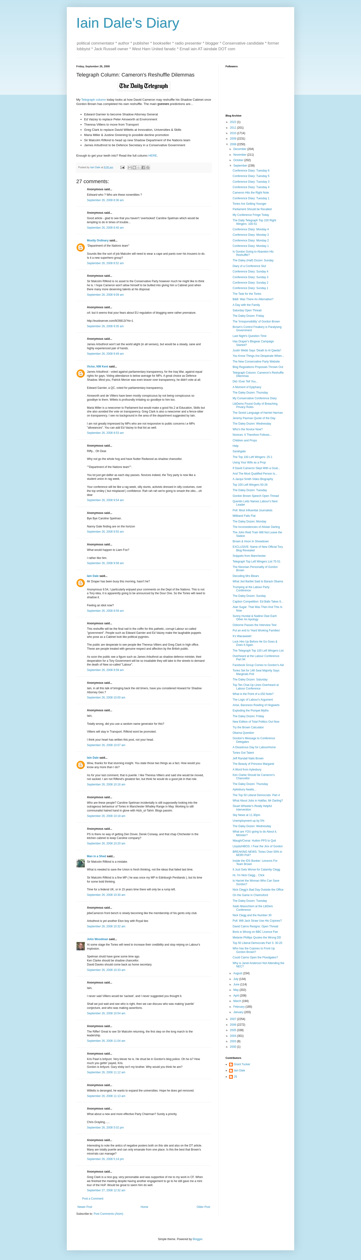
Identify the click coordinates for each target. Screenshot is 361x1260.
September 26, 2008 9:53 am (105, 433)
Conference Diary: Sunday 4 (250, 271)
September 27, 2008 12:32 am (106, 1190)
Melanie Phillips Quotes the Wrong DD (257, 937)
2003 (233, 1041)
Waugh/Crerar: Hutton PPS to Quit (254, 840)
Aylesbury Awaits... (244, 789)
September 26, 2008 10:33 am (106, 970)
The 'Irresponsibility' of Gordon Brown (256, 321)
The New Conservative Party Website (256, 361)
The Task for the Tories (247, 293)
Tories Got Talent (243, 752)
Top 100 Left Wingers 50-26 (250, 484)
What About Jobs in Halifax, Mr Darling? (258, 800)
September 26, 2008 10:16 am (106, 784)
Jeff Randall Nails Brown (248, 758)
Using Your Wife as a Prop (249, 462)
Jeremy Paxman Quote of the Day (254, 418)
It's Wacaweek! (242, 636)
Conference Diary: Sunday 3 (250, 277)
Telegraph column (93, 99)
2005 (233, 1030)
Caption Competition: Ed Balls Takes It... (258, 601)
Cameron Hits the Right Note (251, 192)
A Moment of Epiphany (247, 387)
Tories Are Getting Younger (249, 203)
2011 (233, 127)
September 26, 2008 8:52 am (105, 263)
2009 (233, 138)
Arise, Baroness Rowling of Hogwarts (256, 705)
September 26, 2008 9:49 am (105, 353)
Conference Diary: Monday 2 (251, 240)
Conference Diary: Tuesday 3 (251, 181)
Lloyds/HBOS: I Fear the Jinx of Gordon (258, 846)
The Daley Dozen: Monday (249, 521)
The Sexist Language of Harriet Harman (258, 412)
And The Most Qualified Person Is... (255, 473)
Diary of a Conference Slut (249, 266)
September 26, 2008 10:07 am (106, 745)
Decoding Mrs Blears (246, 576)
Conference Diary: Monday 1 (251, 246)
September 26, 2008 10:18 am (106, 816)
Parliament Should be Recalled (252, 209)
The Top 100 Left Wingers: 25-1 (252, 457)
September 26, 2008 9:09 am (105, 294)
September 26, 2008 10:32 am (106, 926)
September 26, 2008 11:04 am (106, 1040)
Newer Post (84, 1207)
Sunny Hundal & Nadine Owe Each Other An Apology (255, 617)
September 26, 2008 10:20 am (106, 843)
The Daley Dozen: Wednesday (252, 423)
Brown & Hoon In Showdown (251, 541)
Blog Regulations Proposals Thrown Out (258, 367)
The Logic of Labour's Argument (253, 699)
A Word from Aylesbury (247, 769)
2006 (233, 1024)
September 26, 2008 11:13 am (106, 1096)
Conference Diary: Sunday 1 (250, 288)
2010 (233, 133)
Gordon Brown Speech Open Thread (256, 496)
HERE (152, 155)
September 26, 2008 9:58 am (105, 563)
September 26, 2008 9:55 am (105, 531)
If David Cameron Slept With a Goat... (256, 468)
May (236, 990)
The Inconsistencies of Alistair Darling (256, 527)
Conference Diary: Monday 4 (251, 229)
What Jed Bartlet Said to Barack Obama (258, 581)
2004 (233, 1036)
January (238, 1012)
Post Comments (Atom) (108, 1213)
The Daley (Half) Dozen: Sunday (253, 260)
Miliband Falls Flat (244, 515)
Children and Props (245, 440)
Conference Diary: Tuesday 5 (251, 176)
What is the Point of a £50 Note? (253, 694)
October (238, 160)
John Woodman (97, 939)
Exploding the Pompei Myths (251, 710)
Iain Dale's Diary (127, 23)
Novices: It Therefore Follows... (252, 434)
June (236, 984)
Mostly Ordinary (97, 240)
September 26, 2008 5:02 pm (105, 1127)
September (240, 165)
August (238, 973)
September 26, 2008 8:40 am (105, 227)
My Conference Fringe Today (251, 215)
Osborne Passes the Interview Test (254, 625)
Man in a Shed (96, 856)
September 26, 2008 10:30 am (106, 895)
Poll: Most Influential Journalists (252, 510)
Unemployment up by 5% (248, 820)
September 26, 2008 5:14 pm (105, 1159)
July (236, 979)
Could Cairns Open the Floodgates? (255, 957)
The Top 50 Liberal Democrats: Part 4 (256, 795)
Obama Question (243, 732)
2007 (233, 1019)
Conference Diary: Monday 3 (251, 234)
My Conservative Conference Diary (255, 398)
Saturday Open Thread (247, 310)
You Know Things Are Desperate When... (258, 356)
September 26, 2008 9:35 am (105, 326)
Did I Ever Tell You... (245, 381)
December (240, 149)
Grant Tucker (242, 1064)
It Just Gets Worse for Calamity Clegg (256, 869)
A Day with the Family (246, 305)
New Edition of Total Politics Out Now (256, 721)
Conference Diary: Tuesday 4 (251, 187)
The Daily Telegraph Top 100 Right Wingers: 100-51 (254, 222)
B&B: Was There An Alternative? (253, 299)
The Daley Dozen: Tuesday (250, 490)
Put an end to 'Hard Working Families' (256, 630)
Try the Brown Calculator (248, 727)
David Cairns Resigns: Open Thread (255, 926)
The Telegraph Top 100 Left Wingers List (258, 650)
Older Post (203, 1207)
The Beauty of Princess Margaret (253, 764)
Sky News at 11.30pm (246, 815)
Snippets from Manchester (249, 555)
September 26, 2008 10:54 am (106, 1013)
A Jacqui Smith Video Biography (253, 479)
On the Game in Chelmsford (250, 895)
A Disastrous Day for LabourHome (254, 747)
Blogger (197, 1239)
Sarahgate (239, 451)
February (239, 1006)
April (236, 995)
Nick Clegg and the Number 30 (252, 915)
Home (144, 1207)
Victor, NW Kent (97, 366)
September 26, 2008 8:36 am (105, 200)
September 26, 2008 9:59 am (105, 610)
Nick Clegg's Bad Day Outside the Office (258, 889)
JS (235, 1076)
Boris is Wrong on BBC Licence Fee (255, 932)
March (237, 1001)
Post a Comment (92, 1198)
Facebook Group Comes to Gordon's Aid (258, 665)
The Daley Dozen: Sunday (249, 596)
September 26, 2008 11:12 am (106, 1072)
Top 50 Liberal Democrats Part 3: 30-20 (257, 943)
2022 (233, 122)
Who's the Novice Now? (248, 429)
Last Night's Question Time (249, 336)
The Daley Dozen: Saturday (250, 679)
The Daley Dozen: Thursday (250, 392)
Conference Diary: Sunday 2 (250, 282)
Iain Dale (93, 576)
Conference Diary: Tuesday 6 (251, 170)
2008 (233, 144)
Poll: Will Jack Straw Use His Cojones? (257, 920)
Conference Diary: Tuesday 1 (251, 198)
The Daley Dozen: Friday (248, 315)
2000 (233, 1046)
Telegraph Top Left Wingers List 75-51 (256, 561)
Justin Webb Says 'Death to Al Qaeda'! (257, 350)
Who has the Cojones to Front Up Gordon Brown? (254, 950)
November (240, 154)
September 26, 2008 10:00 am (106, 697)
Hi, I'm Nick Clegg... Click (248, 875)
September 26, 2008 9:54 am (105, 500)
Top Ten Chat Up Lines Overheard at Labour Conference (256, 686)
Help (236, 446)
